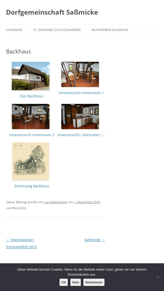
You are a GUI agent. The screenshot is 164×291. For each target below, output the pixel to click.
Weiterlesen (94, 282)
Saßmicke (14, 30)
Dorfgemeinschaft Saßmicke (52, 12)
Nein (75, 282)
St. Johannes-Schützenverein (57, 30)
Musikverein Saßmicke (110, 30)
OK (63, 282)
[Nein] (157, 277)
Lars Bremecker (55, 202)
